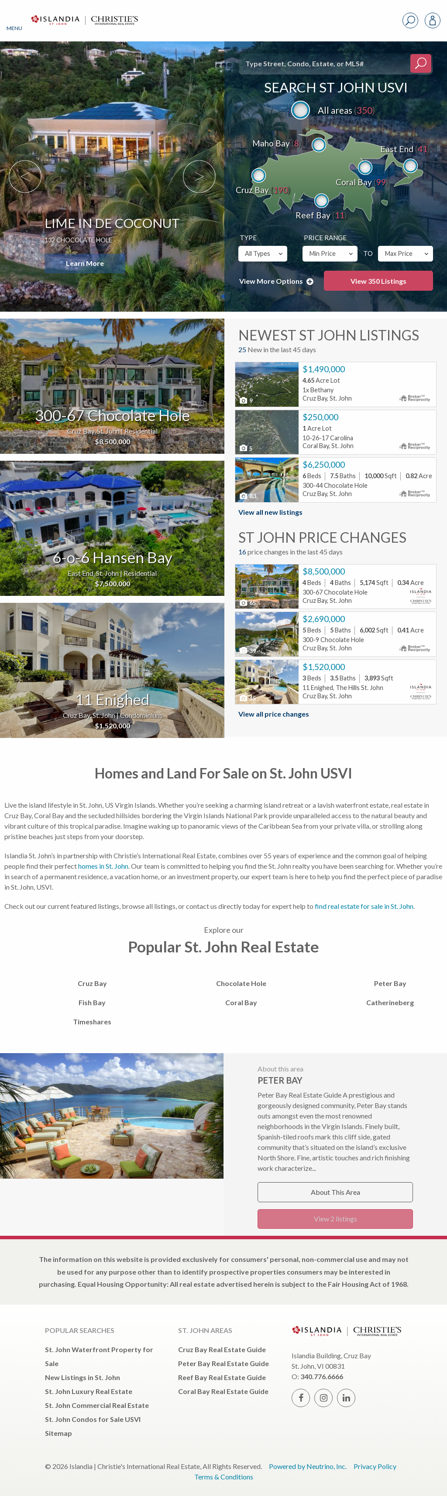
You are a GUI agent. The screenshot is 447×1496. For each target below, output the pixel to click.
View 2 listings (335, 1218)
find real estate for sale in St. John (364, 906)
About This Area (335, 1192)
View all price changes (273, 714)
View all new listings (270, 512)
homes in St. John (103, 866)
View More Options (276, 281)
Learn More (85, 263)
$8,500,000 (324, 571)
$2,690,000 (324, 619)
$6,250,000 (324, 464)
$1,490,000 (324, 369)
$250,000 (320, 417)
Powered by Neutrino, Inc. (308, 1466)
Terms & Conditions (223, 1476)
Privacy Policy (375, 1466)
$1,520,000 (324, 667)
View (378, 281)
